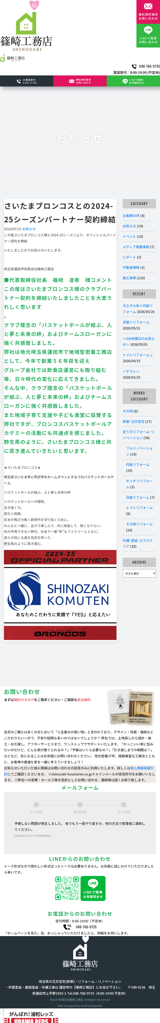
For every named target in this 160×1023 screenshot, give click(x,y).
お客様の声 (131, 215)
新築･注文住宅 (133, 421)
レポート (129, 256)
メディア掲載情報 (136, 246)
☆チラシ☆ (131, 371)
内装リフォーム (137, 464)
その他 (128, 410)
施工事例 (129, 277)
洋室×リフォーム (136, 321)
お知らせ (29, 228)
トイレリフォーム (138, 354)
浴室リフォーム (137, 497)
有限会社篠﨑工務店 (71, 1000)
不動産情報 (131, 267)
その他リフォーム (139, 523)
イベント (129, 236)
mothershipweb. (91, 1006)
